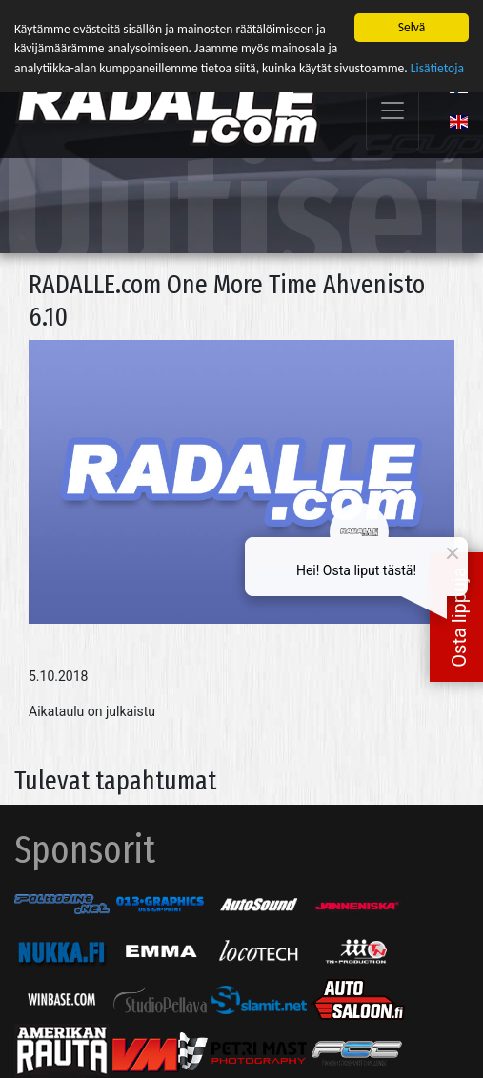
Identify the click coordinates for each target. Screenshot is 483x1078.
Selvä (412, 26)
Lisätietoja (437, 67)
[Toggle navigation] (392, 109)
